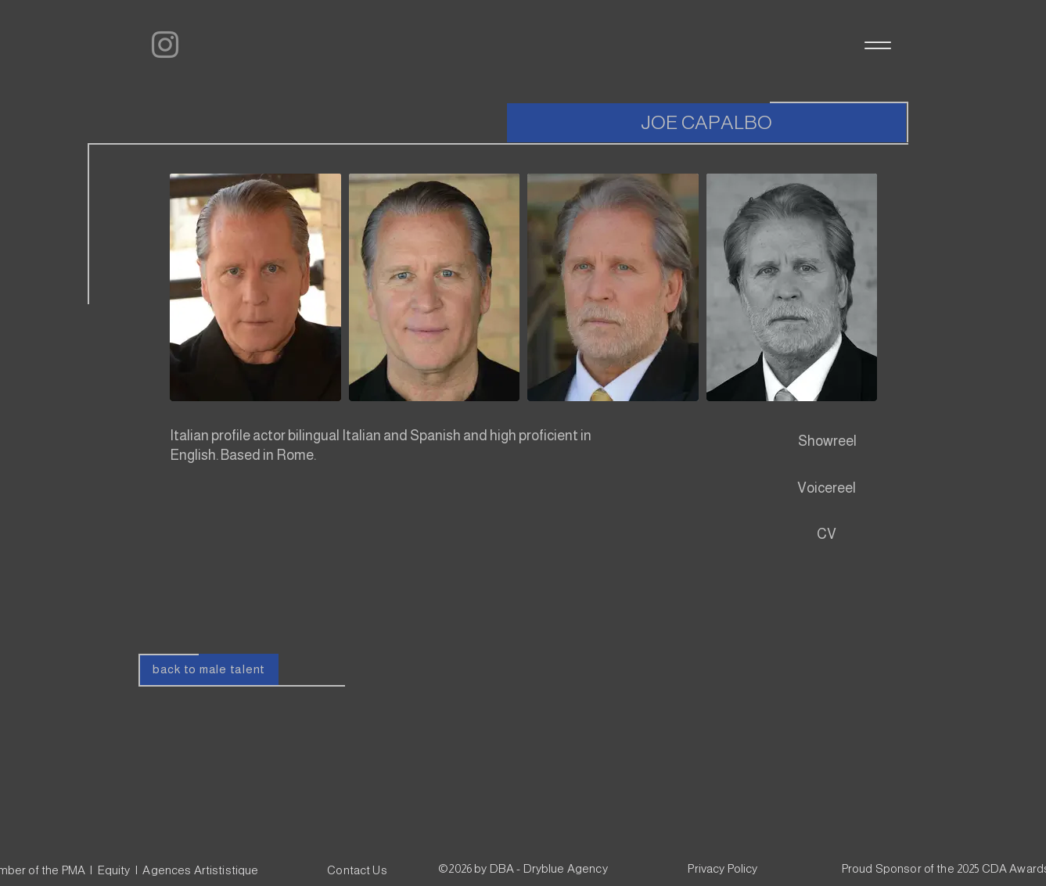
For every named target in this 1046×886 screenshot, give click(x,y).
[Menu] (876, 45)
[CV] (827, 534)
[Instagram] (165, 45)
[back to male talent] (209, 669)
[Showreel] (827, 442)
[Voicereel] (827, 488)
